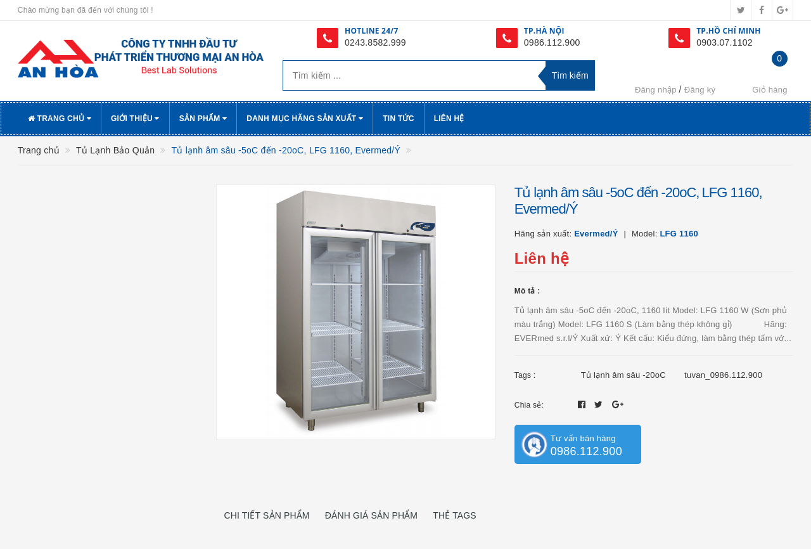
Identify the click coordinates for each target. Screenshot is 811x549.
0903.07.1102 (724, 42)
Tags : (525, 375)
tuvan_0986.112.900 (723, 375)
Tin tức (398, 118)
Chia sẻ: (529, 405)
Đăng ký (699, 89)
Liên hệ (449, 118)
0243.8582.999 (375, 42)
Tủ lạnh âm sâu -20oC (623, 375)
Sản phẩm (203, 118)
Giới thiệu (135, 118)
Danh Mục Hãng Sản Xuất (304, 118)
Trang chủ (59, 118)
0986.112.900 (552, 42)
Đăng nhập (656, 89)
